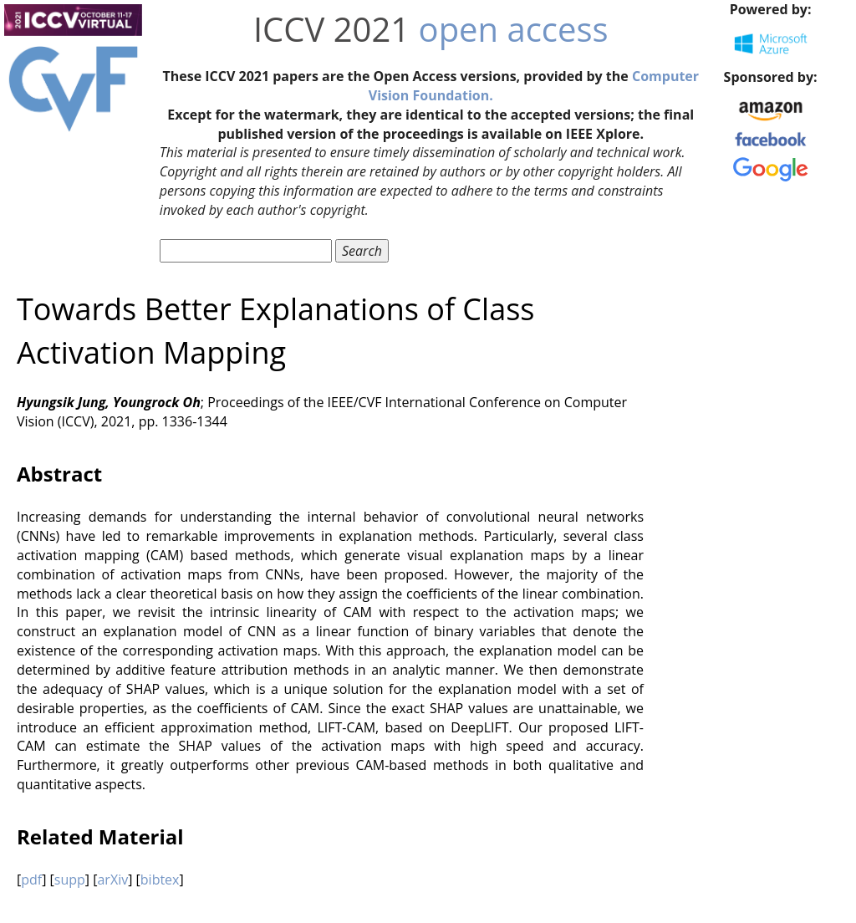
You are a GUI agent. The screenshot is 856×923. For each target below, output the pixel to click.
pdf (31, 879)
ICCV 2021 (331, 29)
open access (514, 29)
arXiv (112, 879)
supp (69, 879)
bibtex (160, 879)
